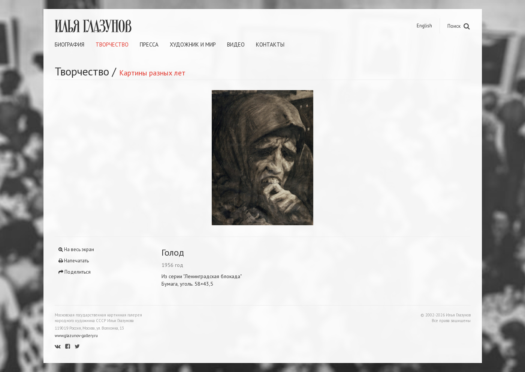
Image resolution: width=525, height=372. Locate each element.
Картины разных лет (152, 72)
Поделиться (74, 272)
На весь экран (76, 249)
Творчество (112, 44)
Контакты (270, 44)
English (424, 26)
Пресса (149, 44)
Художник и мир (193, 44)
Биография (69, 44)
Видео (236, 44)
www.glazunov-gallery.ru (76, 335)
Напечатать (73, 261)
